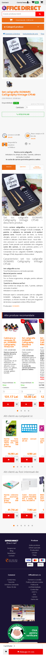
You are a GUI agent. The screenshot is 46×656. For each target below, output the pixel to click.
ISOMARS (16, 306)
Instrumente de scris (30, 34)
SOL (34, 594)
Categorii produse (21, 26)
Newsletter (11, 553)
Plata (34, 555)
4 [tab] (28, 410)
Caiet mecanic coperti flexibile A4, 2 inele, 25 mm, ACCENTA (29, 498)
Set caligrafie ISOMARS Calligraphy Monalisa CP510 (28, 342)
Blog (11, 551)
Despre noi (11, 548)
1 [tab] (17, 410)
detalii (10, 137)
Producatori (34, 550)
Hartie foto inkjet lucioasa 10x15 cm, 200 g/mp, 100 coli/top (11, 443)
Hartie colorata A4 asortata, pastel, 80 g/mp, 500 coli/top (11, 499)
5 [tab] (28, 466)
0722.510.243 (23, 114)
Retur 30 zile (11, 587)
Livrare (34, 552)
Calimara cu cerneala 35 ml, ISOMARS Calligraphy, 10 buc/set (10, 342)
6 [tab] (32, 466)
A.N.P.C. (34, 592)
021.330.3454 (13, 560)
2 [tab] (21, 410)
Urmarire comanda (12, 584)
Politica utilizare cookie (34, 582)
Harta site (34, 599)
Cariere (34, 597)
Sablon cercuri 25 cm (29, 440)
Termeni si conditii (34, 580)
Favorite (11, 582)
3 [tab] (24, 410)
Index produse (34, 545)
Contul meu (11, 580)
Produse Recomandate (37, 167)
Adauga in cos (25, 651)
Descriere (8, 167)
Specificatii (23, 167)
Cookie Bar (34, 589)
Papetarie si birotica (11, 34)
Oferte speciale (34, 548)
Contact (11, 556)
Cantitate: (20, 107)
